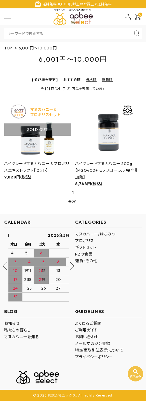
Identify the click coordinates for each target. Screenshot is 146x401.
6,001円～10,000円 (38, 48)
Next (70, 266)
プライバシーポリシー (94, 356)
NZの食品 (84, 254)
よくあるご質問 (88, 323)
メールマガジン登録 (92, 343)
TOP (8, 48)
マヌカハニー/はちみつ (95, 234)
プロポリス (84, 240)
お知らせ (12, 323)
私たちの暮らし (17, 330)
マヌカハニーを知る (21, 336)
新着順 (107, 80)
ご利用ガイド (86, 330)
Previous (7, 266)
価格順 (91, 80)
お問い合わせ (87, 336)
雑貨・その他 (86, 260)
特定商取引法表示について (99, 350)
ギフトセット (85, 247)
